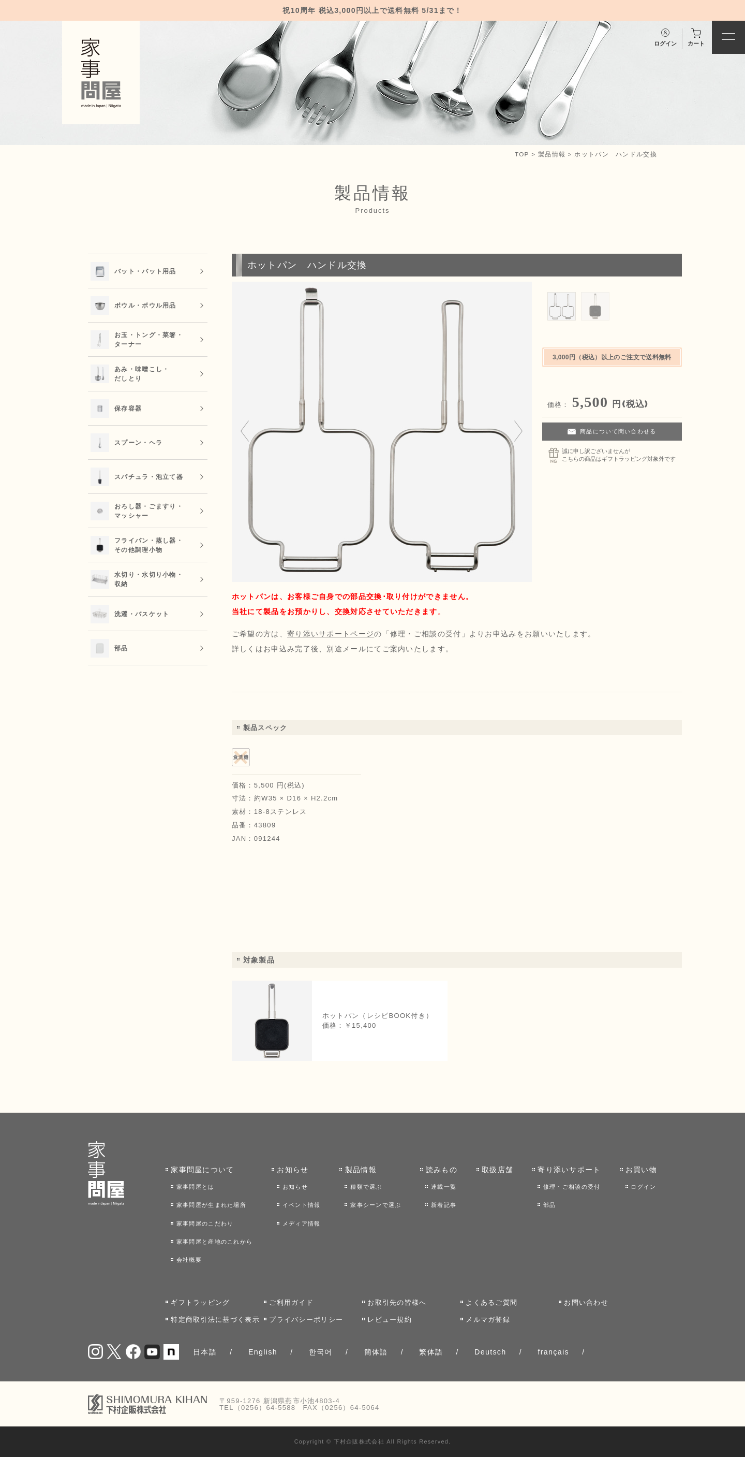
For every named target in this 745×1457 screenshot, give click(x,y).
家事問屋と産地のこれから (214, 1242)
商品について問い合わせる (618, 431)
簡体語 (376, 1352)
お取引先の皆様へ (396, 1302)
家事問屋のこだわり (205, 1223)
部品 (549, 1205)
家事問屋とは (195, 1187)
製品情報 (551, 154)
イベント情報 (301, 1205)
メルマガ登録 (488, 1319)
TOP (522, 154)
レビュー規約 (389, 1319)
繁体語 (431, 1352)
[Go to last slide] (244, 432)
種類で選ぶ (366, 1187)
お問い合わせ (586, 1302)
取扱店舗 (497, 1169)
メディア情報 (301, 1223)
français (553, 1352)
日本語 (205, 1352)
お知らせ (292, 1169)
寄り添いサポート (569, 1169)
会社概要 (189, 1260)
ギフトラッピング (200, 1302)
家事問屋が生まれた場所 (211, 1205)
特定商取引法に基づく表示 (215, 1319)
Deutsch (490, 1352)
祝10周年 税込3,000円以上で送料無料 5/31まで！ (372, 10)
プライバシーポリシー (306, 1319)
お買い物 (641, 1169)
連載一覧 (443, 1187)
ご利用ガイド (291, 1302)
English (262, 1352)
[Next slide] (518, 432)
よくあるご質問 (491, 1302)
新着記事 (443, 1205)
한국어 (321, 1352)
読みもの (441, 1169)
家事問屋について (202, 1169)
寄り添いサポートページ (330, 634)
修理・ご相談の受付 (572, 1187)
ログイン (643, 1187)
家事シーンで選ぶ (375, 1205)
